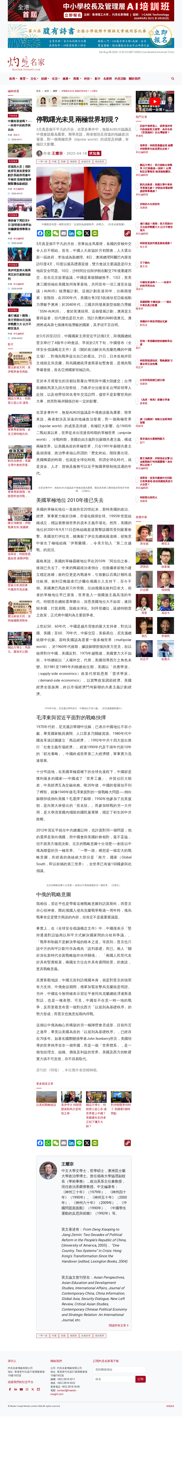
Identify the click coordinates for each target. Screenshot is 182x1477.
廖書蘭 (159, 406)
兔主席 (159, 250)
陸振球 (159, 429)
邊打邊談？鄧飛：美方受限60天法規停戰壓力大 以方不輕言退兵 (163, 230)
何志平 (159, 370)
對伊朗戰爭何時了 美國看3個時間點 (121, 1282)
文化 (33, 78)
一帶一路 (42, 161)
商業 (76, 78)
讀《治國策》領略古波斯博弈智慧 (164, 422)
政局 (12, 78)
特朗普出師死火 (164, 497)
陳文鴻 (159, 266)
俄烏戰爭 (99, 161)
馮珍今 (16, 135)
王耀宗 (57, 153)
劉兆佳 (159, 328)
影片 (97, 78)
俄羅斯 (73, 161)
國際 (55, 91)
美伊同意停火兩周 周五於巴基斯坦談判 (19, 275)
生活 (55, 78)
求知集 (94, 153)
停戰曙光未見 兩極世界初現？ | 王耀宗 (79, 91)
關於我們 (134, 78)
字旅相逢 (13, 115)
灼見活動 (120, 78)
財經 (44, 78)
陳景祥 (159, 311)
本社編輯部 (18, 189)
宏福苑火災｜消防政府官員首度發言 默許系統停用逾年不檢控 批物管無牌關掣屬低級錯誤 (19, 175)
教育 (23, 78)
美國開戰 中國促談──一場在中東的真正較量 (164, 305)
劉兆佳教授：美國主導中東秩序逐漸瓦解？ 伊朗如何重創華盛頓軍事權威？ (164, 191)
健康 (65, 78)
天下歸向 (160, 262)
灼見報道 (13, 161)
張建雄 (159, 386)
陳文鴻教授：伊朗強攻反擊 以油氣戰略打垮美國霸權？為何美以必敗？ (164, 465)
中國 (54, 161)
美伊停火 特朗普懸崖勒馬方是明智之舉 (71, 1282)
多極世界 (86, 161)
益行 (157, 347)
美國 (63, 161)
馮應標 (159, 210)
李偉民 (159, 135)
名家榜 (107, 78)
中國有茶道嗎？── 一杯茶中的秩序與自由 (20, 125)
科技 (87, 78)
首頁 (38, 91)
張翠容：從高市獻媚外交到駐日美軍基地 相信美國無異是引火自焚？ (164, 484)
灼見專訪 (13, 310)
